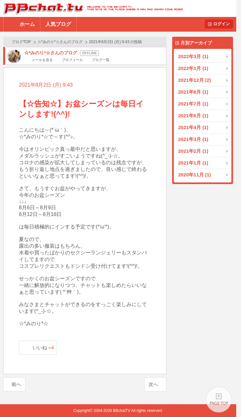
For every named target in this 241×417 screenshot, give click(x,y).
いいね (43, 347)
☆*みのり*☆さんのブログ (60, 42)
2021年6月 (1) (193, 115)
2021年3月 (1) (193, 139)
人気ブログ (58, 24)
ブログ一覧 (100, 60)
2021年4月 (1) (193, 127)
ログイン (221, 23)
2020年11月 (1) (194, 174)
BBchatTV (91, 8)
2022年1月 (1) (193, 68)
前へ (16, 384)
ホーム (27, 24)
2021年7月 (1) (193, 103)
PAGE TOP (218, 399)
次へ (153, 384)
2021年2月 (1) (193, 151)
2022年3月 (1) (193, 56)
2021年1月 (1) (193, 163)
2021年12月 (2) (194, 80)
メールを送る (42, 60)
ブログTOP (21, 42)
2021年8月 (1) (193, 92)
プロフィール (72, 60)
